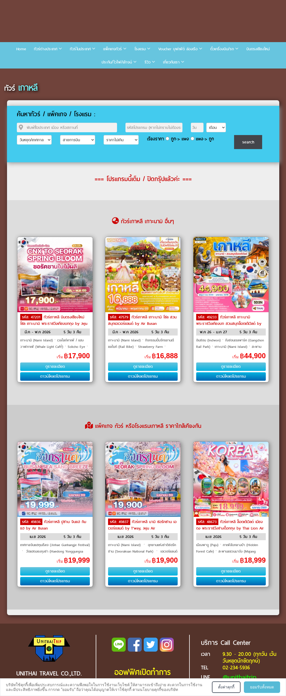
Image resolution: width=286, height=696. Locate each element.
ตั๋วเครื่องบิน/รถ (222, 49)
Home (21, 49)
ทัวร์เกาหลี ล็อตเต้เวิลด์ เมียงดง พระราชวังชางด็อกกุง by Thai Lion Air (230, 525)
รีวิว (147, 62)
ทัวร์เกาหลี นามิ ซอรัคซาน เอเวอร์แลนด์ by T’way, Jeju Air (142, 525)
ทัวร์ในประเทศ (80, 49)
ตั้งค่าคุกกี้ (226, 687)
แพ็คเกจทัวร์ (112, 49)
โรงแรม (140, 49)
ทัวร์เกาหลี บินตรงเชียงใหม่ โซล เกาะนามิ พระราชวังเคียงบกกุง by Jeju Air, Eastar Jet (53, 323)
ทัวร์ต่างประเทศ (45, 49)
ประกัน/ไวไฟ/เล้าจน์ (117, 62)
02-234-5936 (236, 667)
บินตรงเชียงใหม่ (258, 49)
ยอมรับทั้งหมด (262, 687)
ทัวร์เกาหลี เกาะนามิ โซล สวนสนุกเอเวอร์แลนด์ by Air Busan (142, 320)
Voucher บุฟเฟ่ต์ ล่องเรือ (178, 49)
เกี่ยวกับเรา (171, 62)
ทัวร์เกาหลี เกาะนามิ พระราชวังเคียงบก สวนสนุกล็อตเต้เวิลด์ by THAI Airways (228, 323)
